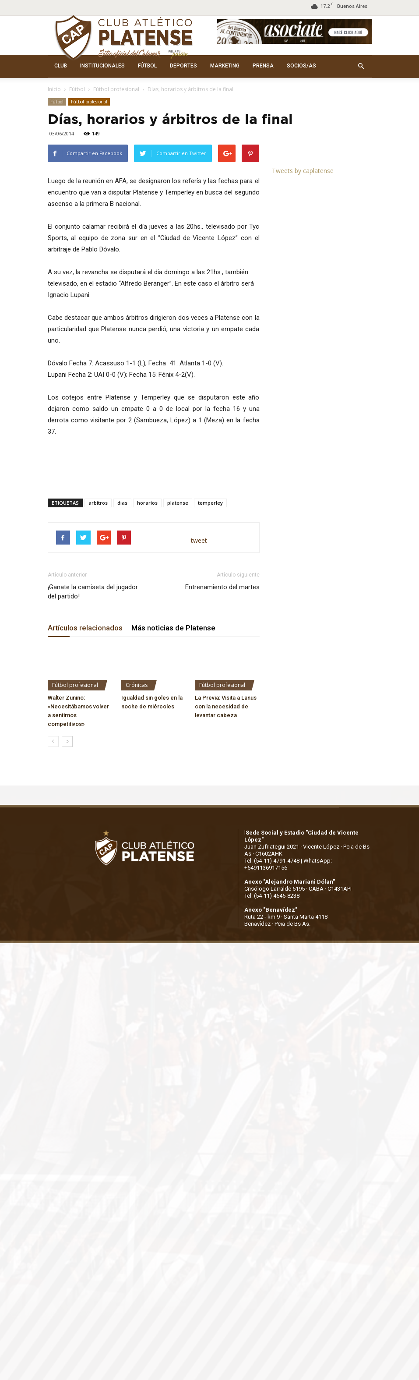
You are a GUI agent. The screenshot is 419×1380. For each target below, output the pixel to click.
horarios (147, 502)
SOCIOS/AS (301, 66)
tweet (199, 540)
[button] (361, 66)
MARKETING (224, 66)
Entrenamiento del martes (222, 587)
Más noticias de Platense (173, 627)
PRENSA (263, 66)
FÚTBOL (147, 66)
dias (122, 502)
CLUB (60, 66)
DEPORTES (183, 66)
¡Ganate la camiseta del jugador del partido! (93, 591)
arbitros (98, 502)
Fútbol (77, 89)
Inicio (54, 89)
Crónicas (137, 685)
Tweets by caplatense (303, 170)
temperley (210, 502)
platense (177, 502)
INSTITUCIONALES (102, 66)
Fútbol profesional (116, 89)
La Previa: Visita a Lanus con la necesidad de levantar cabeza (226, 706)
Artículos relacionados (85, 627)
